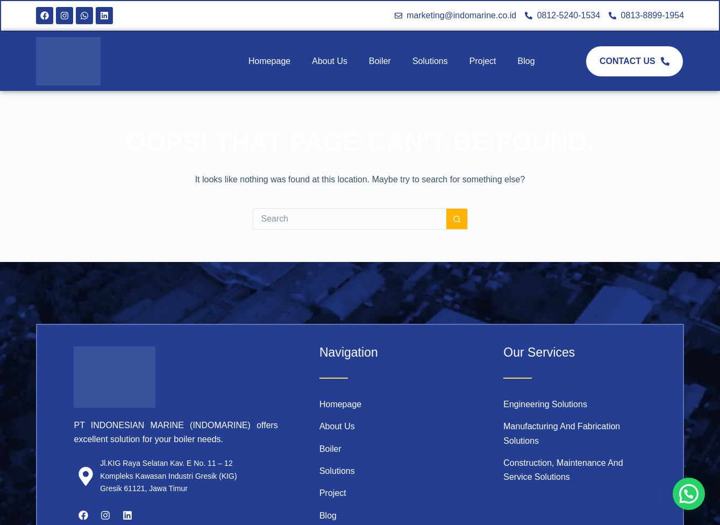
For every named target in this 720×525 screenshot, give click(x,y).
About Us (329, 61)
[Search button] (457, 219)
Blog (526, 61)
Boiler (380, 61)
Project (482, 61)
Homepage (269, 61)
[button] (689, 494)
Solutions (430, 61)
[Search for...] (349, 219)
